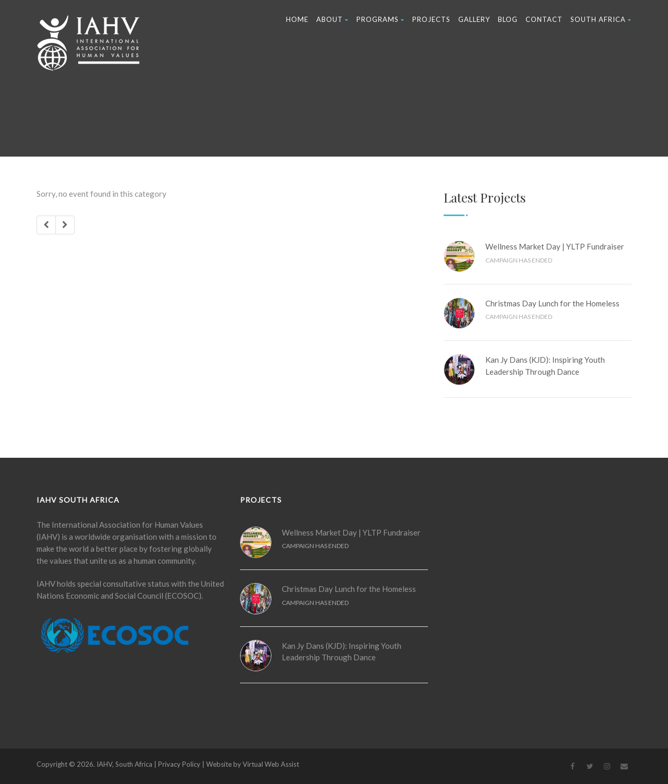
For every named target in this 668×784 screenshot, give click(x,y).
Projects (431, 19)
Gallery (474, 19)
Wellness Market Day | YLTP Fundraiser (554, 246)
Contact (544, 19)
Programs (380, 19)
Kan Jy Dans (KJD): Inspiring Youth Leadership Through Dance (545, 365)
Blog (508, 19)
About (332, 19)
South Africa (600, 19)
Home (297, 19)
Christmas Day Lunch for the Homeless (552, 303)
